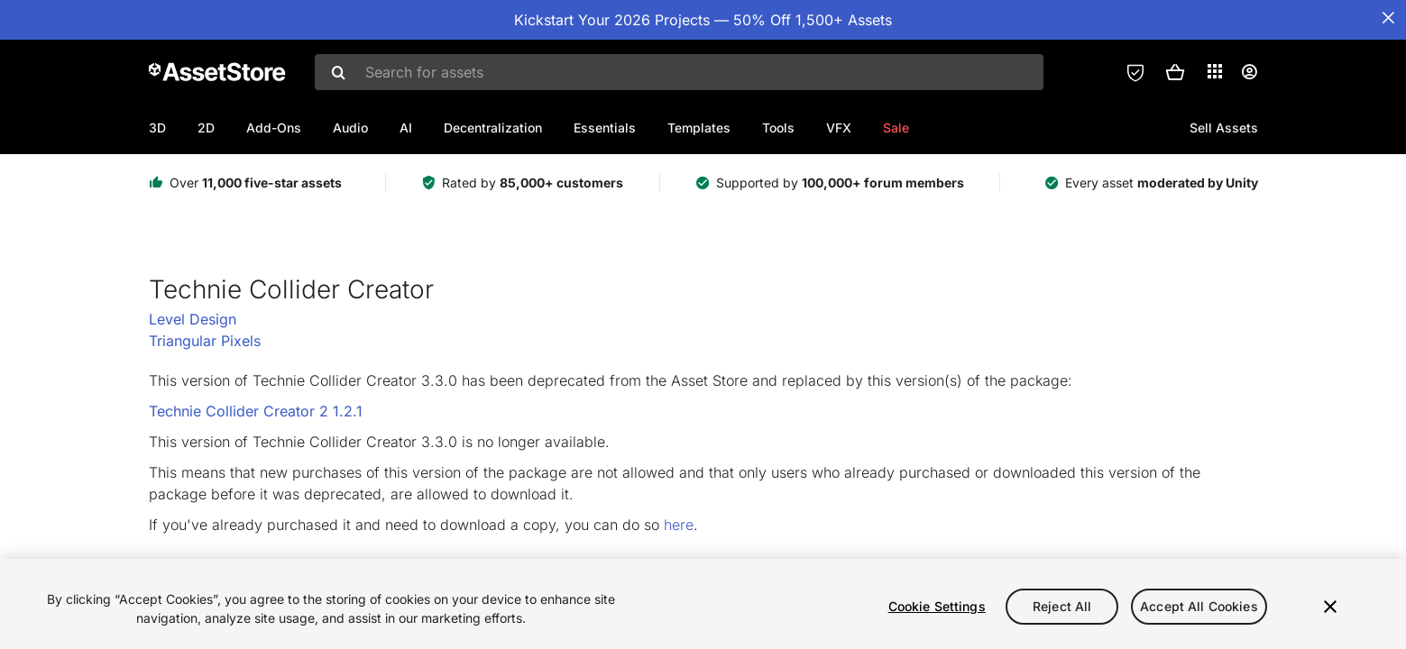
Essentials (605, 127)
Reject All (1062, 606)
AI (406, 127)
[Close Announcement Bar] (1388, 18)
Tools (778, 127)
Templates (699, 127)
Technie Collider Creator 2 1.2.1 (256, 411)
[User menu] (1249, 72)
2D (206, 127)
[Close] (1330, 606)
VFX (838, 127)
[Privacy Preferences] (1135, 72)
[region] (703, 604)
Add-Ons (273, 127)
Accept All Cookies (1199, 606)
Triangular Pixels (205, 341)
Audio (350, 127)
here (679, 525)
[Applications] (1215, 71)
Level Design (192, 319)
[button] (1175, 72)
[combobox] (679, 72)
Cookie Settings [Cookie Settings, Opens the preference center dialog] (937, 606)
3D (157, 127)
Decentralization (493, 127)
